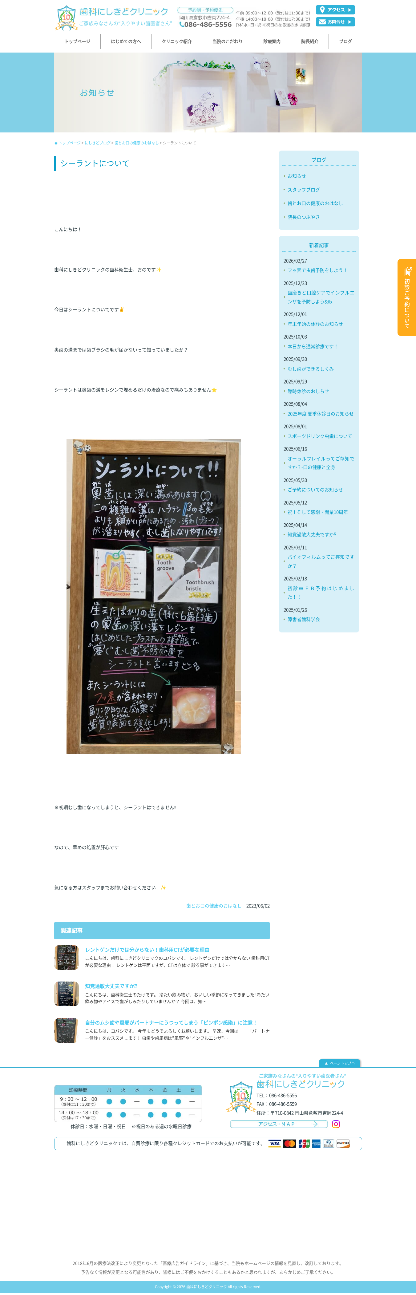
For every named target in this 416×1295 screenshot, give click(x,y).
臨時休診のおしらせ (308, 393)
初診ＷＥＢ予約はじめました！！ (321, 595)
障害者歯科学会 (304, 621)
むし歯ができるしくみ (311, 371)
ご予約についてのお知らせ (315, 491)
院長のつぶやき (304, 219)
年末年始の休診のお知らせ (315, 326)
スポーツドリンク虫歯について (320, 438)
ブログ (319, 161)
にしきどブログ (98, 145)
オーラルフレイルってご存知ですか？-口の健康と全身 (321, 465)
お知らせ (297, 178)
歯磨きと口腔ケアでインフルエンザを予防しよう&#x (321, 299)
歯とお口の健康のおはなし (137, 145)
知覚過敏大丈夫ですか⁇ (312, 536)
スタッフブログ (304, 191)
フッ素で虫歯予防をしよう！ (318, 272)
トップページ (67, 145)
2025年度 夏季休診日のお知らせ (321, 415)
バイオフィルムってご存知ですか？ (321, 563)
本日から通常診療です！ (313, 348)
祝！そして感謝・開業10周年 (318, 514)
